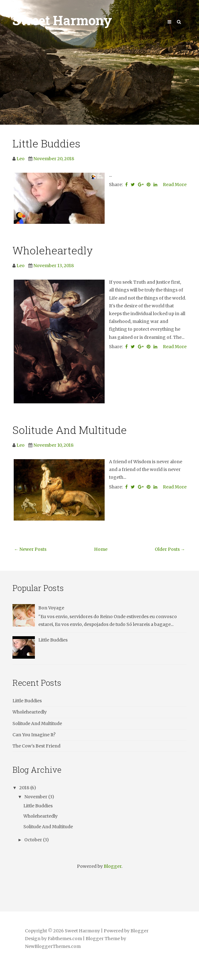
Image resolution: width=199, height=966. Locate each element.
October (33, 840)
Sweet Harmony (62, 20)
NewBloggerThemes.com (53, 946)
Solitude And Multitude (69, 430)
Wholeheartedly (52, 250)
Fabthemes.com (65, 938)
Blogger (112, 866)
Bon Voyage (51, 608)
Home (100, 549)
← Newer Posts (30, 549)
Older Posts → (170, 549)
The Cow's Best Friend (36, 746)
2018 (24, 788)
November (36, 797)
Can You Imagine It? (33, 735)
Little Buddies (46, 143)
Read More (175, 184)
